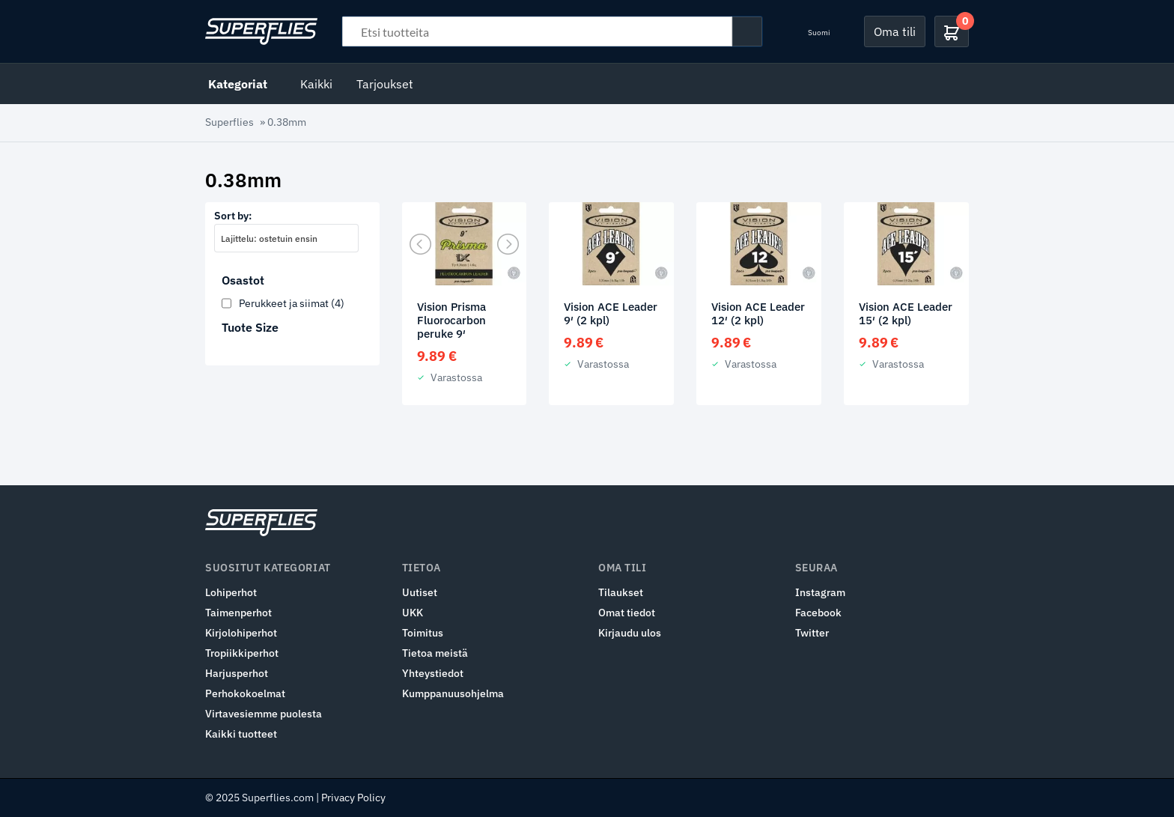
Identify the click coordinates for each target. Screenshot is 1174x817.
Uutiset (419, 592)
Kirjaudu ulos (629, 633)
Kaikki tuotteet (241, 734)
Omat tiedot (626, 612)
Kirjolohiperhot (241, 633)
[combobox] (286, 238)
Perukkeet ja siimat (291, 303)
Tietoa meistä (435, 653)
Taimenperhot (238, 612)
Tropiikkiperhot (242, 653)
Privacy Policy (353, 797)
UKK (412, 612)
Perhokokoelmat (245, 693)
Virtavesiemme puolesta (263, 713)
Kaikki (316, 83)
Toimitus (422, 633)
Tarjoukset (384, 83)
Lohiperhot (231, 592)
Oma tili (895, 31)
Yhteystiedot (432, 673)
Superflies (229, 122)
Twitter (812, 633)
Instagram (820, 592)
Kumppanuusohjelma (453, 693)
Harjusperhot (236, 673)
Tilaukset (620, 592)
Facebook (818, 612)
